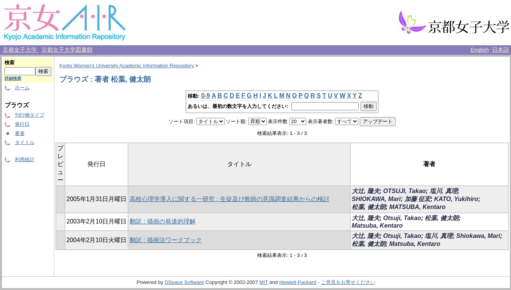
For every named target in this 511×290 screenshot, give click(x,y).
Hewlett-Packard (297, 282)
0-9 (205, 95)
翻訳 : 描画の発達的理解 (162, 221)
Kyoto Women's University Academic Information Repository (126, 65)
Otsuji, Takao (402, 218)
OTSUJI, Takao (404, 191)
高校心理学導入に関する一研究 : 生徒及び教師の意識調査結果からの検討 (229, 199)
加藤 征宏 (417, 199)
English (479, 50)
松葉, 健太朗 (369, 207)
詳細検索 (13, 78)
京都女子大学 (20, 50)
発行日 (22, 124)
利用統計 (25, 159)
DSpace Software (184, 282)
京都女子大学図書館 (67, 50)
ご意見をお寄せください (348, 282)
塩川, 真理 (443, 191)
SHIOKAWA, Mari (376, 199)
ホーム (22, 87)
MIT (263, 282)
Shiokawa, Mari (478, 236)
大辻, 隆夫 (366, 191)
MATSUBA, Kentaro (417, 207)
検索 (9, 62)
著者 (20, 133)
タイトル (25, 142)
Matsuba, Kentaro (377, 225)
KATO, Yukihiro (456, 199)
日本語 (500, 50)
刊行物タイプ (29, 115)
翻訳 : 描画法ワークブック (165, 240)
